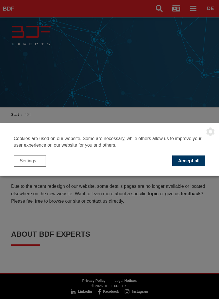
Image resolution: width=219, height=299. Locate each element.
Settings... (30, 160)
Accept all (189, 160)
